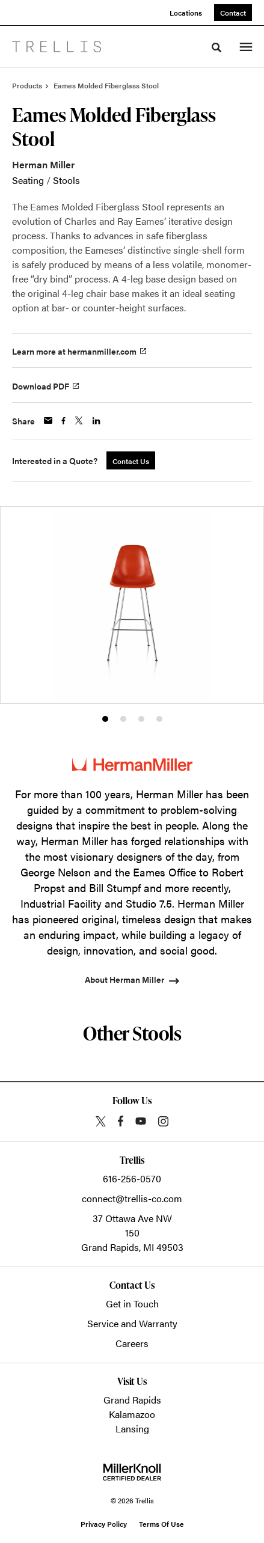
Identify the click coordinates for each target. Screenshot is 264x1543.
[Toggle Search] (216, 47)
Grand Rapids (132, 1400)
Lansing (132, 1428)
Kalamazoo (132, 1414)
